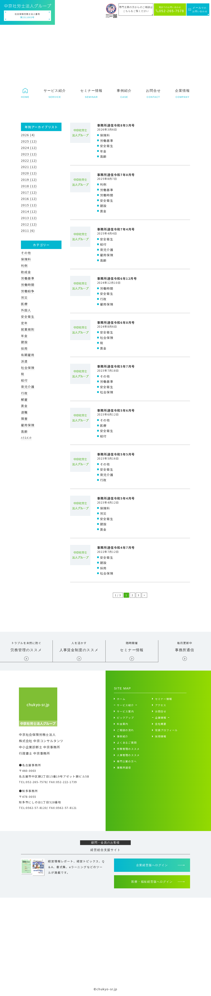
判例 (24, 265)
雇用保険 (27, 425)
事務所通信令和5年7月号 (116, 366)
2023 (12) (29, 154)
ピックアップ (125, 717)
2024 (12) (29, 147)
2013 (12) (29, 218)
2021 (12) (29, 166)
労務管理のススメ (128, 748)
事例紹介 (122, 736)
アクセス (160, 705)
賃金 (24, 406)
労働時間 (27, 284)
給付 (24, 380)
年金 (24, 336)
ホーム (121, 698)
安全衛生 (27, 316)
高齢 (24, 431)
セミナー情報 (163, 698)
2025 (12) (29, 141)
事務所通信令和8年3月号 (116, 125)
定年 (24, 323)
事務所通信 (124, 767)
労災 (24, 297)
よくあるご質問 (127, 742)
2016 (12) (29, 198)
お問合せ (160, 711)
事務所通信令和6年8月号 (116, 322)
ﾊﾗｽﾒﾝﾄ (26, 437)
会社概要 (160, 723)
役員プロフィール (166, 730)
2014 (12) (29, 211)
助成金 (26, 272)
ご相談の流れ (125, 730)
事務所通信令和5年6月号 (116, 410)
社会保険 (27, 367)
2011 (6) (28, 230)
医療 (24, 304)
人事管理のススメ (128, 755)
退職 (24, 412)
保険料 (26, 259)
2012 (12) (29, 224)
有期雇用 (27, 355)
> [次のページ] (144, 595)
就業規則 (27, 329)
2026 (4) (28, 135)
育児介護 (27, 386)
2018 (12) (29, 186)
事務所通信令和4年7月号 (116, 547)
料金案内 (122, 723)
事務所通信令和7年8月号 (116, 174)
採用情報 (160, 736)
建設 (24, 342)
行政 (24, 393)
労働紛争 (27, 291)
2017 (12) (29, 192)
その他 (26, 253)
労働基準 (27, 278)
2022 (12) (29, 160)
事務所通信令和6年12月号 (117, 278)
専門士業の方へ (127, 761)
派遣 (24, 361)
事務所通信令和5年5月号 (116, 454)
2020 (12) (29, 173)
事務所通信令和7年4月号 (116, 229)
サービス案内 (125, 711)
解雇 (24, 399)
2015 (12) (29, 205)
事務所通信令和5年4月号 (116, 498)
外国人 (26, 310)
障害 (24, 418)
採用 (24, 348)
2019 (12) (29, 179)
